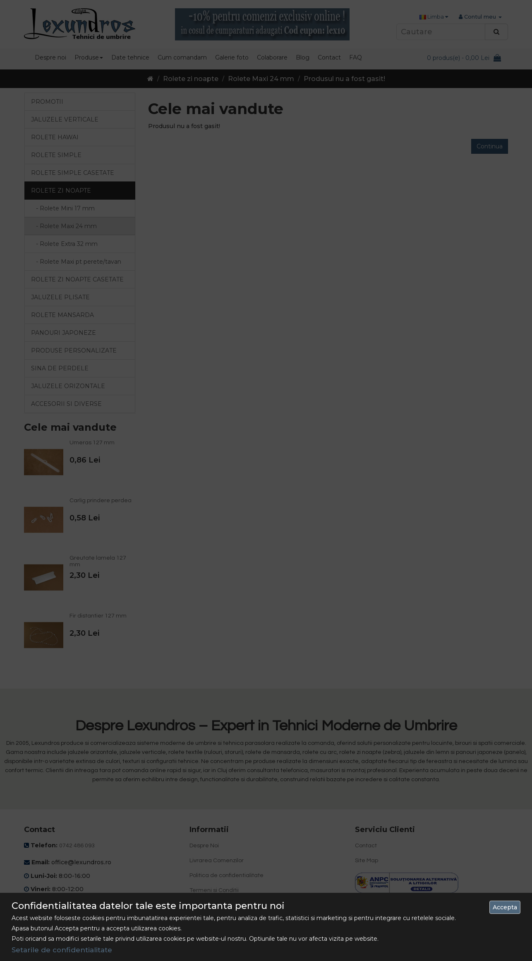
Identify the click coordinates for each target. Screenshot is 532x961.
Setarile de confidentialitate (62, 950)
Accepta (505, 907)
